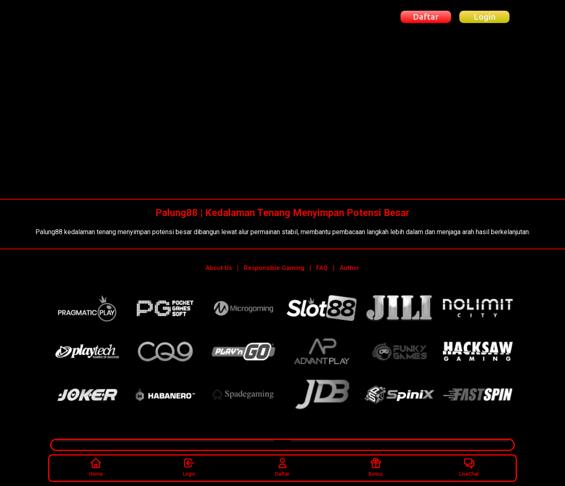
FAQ (322, 267)
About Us (219, 267)
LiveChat (469, 466)
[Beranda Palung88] (95, 17)
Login (189, 466)
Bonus (375, 466)
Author (349, 267)
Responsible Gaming (274, 267)
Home (96, 466)
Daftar (282, 466)
